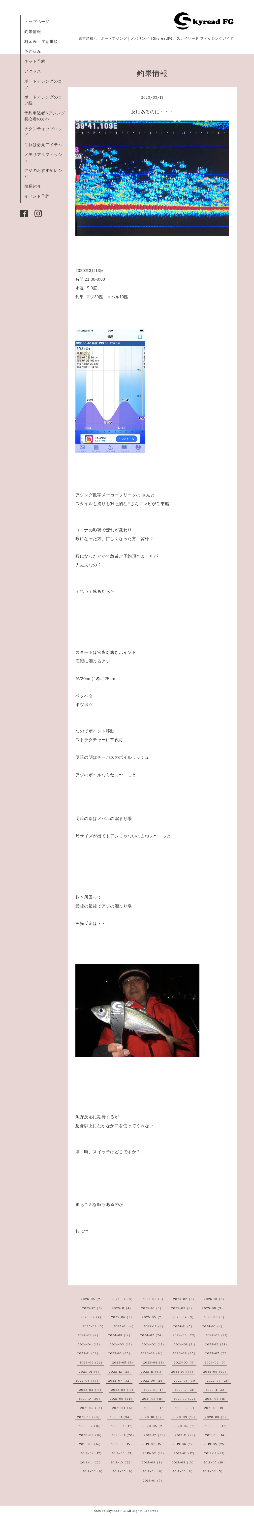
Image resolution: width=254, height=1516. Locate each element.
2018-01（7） (153, 1480)
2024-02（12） (154, 1344)
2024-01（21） (185, 1344)
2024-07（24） (152, 1335)
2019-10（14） (216, 1435)
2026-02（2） (184, 1299)
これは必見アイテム (43, 144)
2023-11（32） (88, 1353)
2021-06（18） (216, 1398)
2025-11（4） (122, 1308)
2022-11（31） (152, 1371)
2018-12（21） (215, 1453)
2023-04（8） (154, 1362)
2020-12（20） (89, 1417)
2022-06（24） (153, 1380)
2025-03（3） (214, 1317)
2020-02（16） (91, 1435)
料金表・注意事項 (41, 41)
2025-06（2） (122, 1317)
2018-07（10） (214, 1462)
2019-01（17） (185, 1453)
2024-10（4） (213, 1326)
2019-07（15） (153, 1444)
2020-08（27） (217, 1417)
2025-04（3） (184, 1317)
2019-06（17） (184, 1444)
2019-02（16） (154, 1453)
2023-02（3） (216, 1362)
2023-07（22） (217, 1353)
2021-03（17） (154, 1408)
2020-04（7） (185, 1426)
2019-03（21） (122, 1453)
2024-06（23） (185, 1335)
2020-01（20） (123, 1435)
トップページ (37, 21)
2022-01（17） (154, 1390)
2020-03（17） (216, 1426)
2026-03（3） (153, 1299)
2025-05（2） (153, 1317)
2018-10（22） (121, 1462)
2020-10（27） (152, 1417)
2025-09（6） (182, 1308)
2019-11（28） (186, 1435)
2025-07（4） (92, 1317)
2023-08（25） (184, 1353)
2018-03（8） (183, 1471)
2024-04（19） (90, 1344)
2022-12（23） (120, 1371)
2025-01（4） (124, 1326)
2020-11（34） (120, 1417)
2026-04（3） (123, 1299)
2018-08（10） (183, 1462)
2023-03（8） (185, 1362)
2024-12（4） (154, 1326)
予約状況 (32, 51)
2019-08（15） (121, 1444)
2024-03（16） (122, 1344)
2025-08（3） (213, 1308)
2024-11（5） (183, 1326)
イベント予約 (37, 196)
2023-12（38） (217, 1344)
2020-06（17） (122, 1426)
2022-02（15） (123, 1390)
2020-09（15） (185, 1417)
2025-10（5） (152, 1308)
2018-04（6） (153, 1471)
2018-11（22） (91, 1462)
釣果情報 (32, 31)
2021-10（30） (90, 1398)
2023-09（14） (152, 1353)
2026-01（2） (215, 1299)
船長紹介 (32, 186)
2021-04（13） (123, 1408)
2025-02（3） (94, 1326)
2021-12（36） (185, 1390)
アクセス (32, 71)
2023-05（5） (123, 1362)
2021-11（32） (216, 1390)
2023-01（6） (90, 1371)
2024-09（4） (88, 1335)
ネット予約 (34, 61)
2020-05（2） (154, 1426)
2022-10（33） (183, 1371)
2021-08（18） (153, 1398)
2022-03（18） (91, 1390)
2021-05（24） (92, 1408)
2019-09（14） (90, 1444)
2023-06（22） (91, 1362)
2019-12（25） (155, 1435)
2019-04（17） (91, 1453)
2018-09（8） (153, 1462)
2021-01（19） (215, 1408)
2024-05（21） (217, 1335)
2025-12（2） (93, 1308)
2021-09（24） (122, 1398)
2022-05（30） (186, 1380)
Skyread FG (115, 1511)
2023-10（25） (120, 1353)
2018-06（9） (93, 1471)
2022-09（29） (215, 1371)
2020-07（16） (90, 1426)
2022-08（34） (87, 1380)
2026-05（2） (92, 1299)
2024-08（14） (120, 1335)
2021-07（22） (185, 1398)
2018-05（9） (123, 1471)
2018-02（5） (213, 1471)
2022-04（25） (219, 1380)
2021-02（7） (185, 1408)
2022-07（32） (120, 1380)
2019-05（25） (215, 1444)
